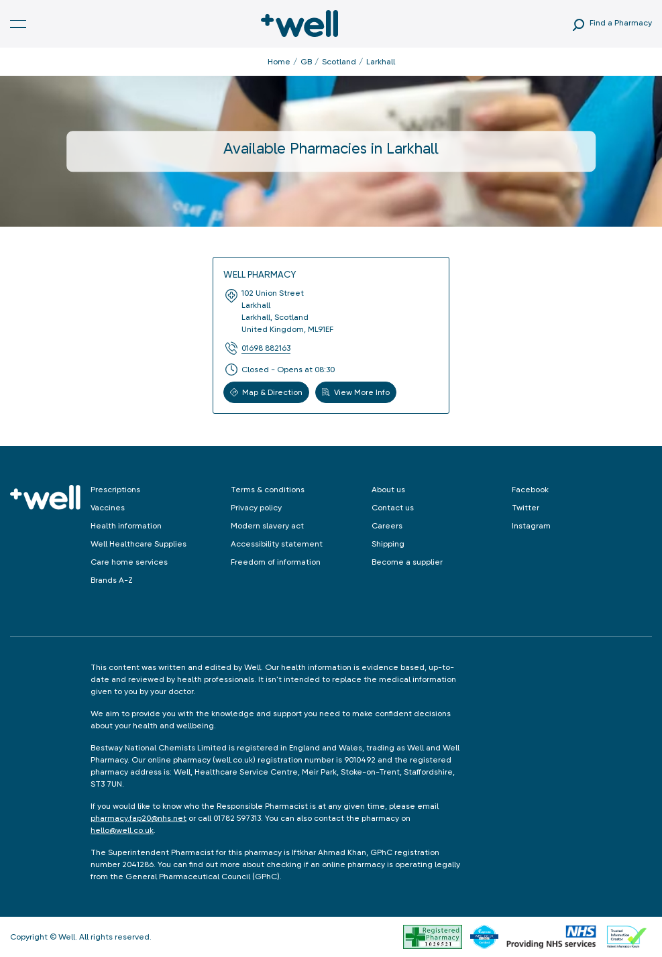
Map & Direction (266, 392)
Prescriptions (115, 489)
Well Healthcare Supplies (138, 544)
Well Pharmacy (259, 274)
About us (388, 489)
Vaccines (108, 507)
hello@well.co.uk (122, 830)
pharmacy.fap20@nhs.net (138, 818)
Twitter (525, 507)
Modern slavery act (267, 525)
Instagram (531, 525)
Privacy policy (256, 507)
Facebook (530, 489)
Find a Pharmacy (621, 22)
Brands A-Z (112, 580)
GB (306, 62)
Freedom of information (276, 562)
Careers (387, 525)
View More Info (356, 392)
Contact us (393, 507)
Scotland (339, 62)
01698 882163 (265, 348)
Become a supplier (407, 562)
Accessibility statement (277, 544)
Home (279, 62)
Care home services (129, 562)
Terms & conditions (268, 489)
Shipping (388, 544)
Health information (126, 525)
